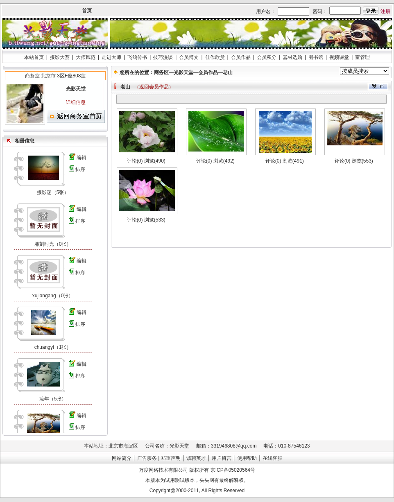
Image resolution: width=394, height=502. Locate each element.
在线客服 (272, 458)
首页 (87, 11)
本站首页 (34, 57)
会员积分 (266, 57)
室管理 (362, 57)
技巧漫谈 (163, 57)
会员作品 (241, 57)
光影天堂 (183, 72)
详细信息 (76, 102)
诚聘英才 (196, 458)
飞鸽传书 (137, 57)
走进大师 (111, 57)
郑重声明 (171, 458)
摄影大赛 (60, 57)
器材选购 (292, 57)
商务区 (161, 72)
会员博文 (189, 57)
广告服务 (147, 458)
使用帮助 (247, 458)
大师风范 (85, 57)
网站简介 (121, 458)
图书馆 (315, 57)
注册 (385, 11)
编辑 (81, 158)
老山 (228, 72)
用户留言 (221, 458)
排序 (80, 169)
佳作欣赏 (215, 57)
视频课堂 (339, 57)
